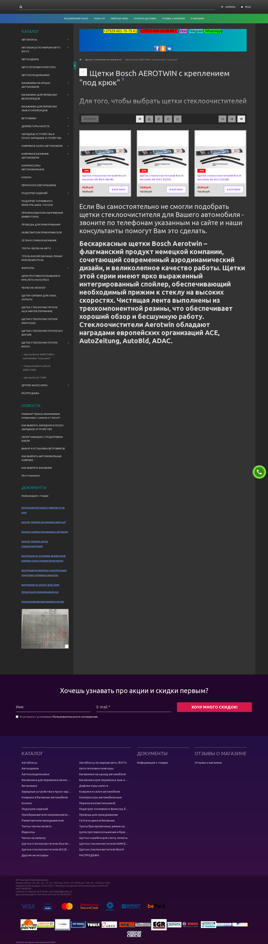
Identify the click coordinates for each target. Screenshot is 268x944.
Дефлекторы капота (36, 126)
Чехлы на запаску (34, 287)
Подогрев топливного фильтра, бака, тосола (37, 203)
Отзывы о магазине (208, 762)
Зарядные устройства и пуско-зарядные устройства (41, 136)
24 (231, 119)
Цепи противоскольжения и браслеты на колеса (41, 277)
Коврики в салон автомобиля (42, 145)
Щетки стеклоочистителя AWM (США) (39, 321)
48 (241, 119)
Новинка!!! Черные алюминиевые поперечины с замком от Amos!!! (41, 415)
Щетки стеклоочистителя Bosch (39, 344)
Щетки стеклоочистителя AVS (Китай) (42, 332)
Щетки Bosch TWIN (35, 377)
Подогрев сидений (34, 193)
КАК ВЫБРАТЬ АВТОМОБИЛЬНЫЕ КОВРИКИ (42, 458)
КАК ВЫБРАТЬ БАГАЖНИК (37, 467)
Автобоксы (29, 39)
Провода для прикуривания (41, 224)
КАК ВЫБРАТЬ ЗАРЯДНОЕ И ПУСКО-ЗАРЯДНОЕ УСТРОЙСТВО (43, 427)
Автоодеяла (30, 59)
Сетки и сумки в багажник (39, 240)
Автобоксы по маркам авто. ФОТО (41, 49)
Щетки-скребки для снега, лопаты (39, 297)
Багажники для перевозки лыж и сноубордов (39, 108)
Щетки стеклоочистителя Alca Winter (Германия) (39, 309)
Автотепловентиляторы (39, 67)
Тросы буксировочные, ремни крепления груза (42, 258)
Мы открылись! (31, 475)
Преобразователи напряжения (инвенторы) (42, 214)
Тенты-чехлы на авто (36, 248)
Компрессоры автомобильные (33, 167)
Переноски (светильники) (39, 185)
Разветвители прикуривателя (42, 232)
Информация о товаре (35, 495)
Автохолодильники (35, 75)
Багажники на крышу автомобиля (36, 85)
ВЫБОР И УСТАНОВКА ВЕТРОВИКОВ (43, 448)
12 (222, 119)
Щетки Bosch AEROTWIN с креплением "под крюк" (38, 356)
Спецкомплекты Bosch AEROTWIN (36, 368)
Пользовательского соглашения (75, 716)
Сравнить (89, 119)
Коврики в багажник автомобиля (35, 155)
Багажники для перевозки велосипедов (39, 96)
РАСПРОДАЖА (30, 393)
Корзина (230, 7)
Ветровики (29, 118)
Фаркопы (28, 268)
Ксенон (26, 177)
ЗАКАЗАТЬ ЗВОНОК (261, 472)
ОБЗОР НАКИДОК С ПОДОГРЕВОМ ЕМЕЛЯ (42, 439)
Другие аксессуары (35, 385)
